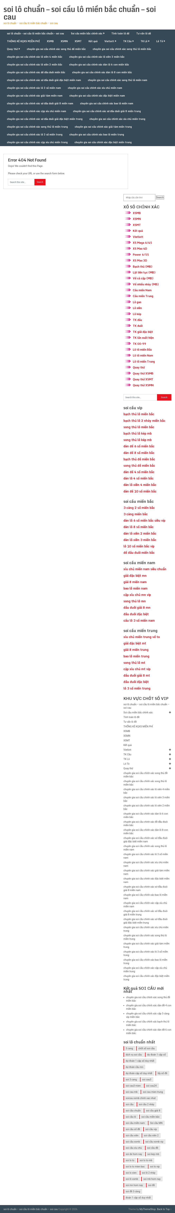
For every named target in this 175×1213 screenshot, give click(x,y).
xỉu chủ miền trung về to (141, 636)
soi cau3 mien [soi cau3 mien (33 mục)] (133, 1085)
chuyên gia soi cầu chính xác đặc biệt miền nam (97, 96)
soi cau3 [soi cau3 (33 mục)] (146, 1079)
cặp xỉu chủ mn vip (137, 594)
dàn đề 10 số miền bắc (139, 491)
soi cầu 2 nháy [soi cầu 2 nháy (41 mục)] (146, 1104)
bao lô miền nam (135, 588)
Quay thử (12, 49)
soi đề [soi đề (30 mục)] (151, 1185)
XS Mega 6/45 (142, 242)
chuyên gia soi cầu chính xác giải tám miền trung (103, 127)
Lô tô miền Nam (143, 355)
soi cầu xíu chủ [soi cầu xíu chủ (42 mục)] (134, 1148)
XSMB (50, 41)
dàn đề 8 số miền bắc (138, 452)
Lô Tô (159, 41)
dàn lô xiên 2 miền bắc (139, 533)
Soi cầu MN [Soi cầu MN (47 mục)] (156, 1123)
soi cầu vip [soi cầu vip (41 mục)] (151, 1129)
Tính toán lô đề (120, 33)
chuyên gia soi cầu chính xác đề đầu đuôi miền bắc (36, 72)
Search (160, 197)
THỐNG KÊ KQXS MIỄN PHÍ (23, 41)
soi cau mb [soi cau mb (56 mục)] (131, 1092)
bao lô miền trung (136, 656)
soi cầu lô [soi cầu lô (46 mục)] (131, 1116)
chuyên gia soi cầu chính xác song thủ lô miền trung (37, 127)
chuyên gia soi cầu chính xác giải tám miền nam (34, 96)
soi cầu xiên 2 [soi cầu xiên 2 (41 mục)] (151, 1135)
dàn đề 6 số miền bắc (138, 446)
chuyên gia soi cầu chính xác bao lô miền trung (96, 134)
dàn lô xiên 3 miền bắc (139, 539)
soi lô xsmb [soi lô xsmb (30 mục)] (132, 1179)
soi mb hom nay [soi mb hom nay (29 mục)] (151, 1179)
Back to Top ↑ (164, 1209)
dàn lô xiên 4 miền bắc (139, 484)
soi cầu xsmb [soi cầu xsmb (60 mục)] (133, 1141)
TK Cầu (127, 41)
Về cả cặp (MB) (143, 278)
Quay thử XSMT (143, 379)
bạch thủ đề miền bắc (139, 459)
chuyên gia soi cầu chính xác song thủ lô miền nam (117, 80)
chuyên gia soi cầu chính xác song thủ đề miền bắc (56, 49)
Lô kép (137, 314)
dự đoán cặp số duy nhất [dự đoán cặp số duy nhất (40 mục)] (139, 1073)
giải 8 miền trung (136, 649)
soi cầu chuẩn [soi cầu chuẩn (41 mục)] (133, 1110)
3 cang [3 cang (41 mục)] (129, 1048)
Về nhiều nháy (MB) (146, 284)
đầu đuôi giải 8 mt (136, 675)
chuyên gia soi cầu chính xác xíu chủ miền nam (95, 88)
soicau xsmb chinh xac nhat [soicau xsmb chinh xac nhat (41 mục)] (141, 1098)
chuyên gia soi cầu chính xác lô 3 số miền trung (34, 134)
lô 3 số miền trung (136, 688)
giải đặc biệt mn (135, 575)
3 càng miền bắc (135, 514)
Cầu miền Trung (143, 296)
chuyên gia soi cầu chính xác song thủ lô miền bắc (122, 49)
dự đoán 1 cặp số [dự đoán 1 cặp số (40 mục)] (156, 1054)
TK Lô (144, 41)
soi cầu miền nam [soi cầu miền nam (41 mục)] (135, 1123)
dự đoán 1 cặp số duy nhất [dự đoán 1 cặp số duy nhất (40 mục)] (140, 1060)
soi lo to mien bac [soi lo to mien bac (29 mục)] (135, 1166)
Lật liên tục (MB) (144, 272)
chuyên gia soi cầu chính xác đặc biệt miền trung (103, 142)
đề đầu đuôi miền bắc (139, 552)
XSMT (78, 41)
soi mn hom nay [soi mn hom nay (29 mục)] (134, 1185)
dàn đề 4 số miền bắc (138, 471)
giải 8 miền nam (135, 581)
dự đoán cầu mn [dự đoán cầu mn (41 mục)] (134, 1067)
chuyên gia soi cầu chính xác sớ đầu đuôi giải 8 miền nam (40, 103)
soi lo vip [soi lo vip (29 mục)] (155, 1166)
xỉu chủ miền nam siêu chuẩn (144, 569)
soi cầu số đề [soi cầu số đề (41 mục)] (133, 1129)
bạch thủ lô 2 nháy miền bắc (144, 420)
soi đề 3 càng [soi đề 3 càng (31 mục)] (133, 1191)
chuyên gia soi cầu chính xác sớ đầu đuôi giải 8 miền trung (107, 111)
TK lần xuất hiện (143, 337)
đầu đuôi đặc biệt (136, 614)
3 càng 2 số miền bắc (139, 507)
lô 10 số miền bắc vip (138, 546)
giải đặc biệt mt (134, 643)
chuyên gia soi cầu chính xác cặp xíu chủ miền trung (37, 142)
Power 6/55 (141, 254)
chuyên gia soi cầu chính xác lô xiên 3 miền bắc (97, 57)
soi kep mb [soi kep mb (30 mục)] (153, 1154)
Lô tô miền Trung (144, 361)
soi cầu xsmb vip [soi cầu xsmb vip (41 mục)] (154, 1141)
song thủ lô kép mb (137, 439)
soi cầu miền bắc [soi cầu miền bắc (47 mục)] (150, 1116)
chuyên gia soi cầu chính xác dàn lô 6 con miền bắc (99, 64)
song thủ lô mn (134, 601)
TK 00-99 (139, 343)
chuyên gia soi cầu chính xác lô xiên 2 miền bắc (34, 64)
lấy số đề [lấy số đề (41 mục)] (162, 1073)
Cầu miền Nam (142, 290)
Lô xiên (137, 308)
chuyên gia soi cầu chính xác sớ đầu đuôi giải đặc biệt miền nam (44, 80)
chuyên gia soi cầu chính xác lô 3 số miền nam (34, 88)
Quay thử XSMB (143, 373)
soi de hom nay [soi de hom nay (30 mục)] (134, 1154)
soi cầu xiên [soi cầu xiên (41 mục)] (132, 1135)
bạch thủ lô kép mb (137, 433)
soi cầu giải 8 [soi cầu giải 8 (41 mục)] (153, 1110)
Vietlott (109, 41)
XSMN (64, 41)
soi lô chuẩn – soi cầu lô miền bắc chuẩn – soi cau (79, 13)
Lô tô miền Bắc (142, 349)
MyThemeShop (148, 1209)
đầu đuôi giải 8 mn (136, 607)
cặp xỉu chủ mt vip (136, 669)
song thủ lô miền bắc (138, 427)
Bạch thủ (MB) (142, 266)
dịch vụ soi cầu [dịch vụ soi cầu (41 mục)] (134, 1054)
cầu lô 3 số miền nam (139, 620)
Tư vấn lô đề (143, 33)
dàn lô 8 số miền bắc (138, 526)
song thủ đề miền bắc (139, 465)
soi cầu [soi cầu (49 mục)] (129, 1104)
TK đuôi (138, 326)
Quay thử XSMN (143, 385)
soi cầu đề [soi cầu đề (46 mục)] (152, 1148)
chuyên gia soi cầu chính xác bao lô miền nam (106, 103)
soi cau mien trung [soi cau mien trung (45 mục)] (153, 1092)
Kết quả (93, 41)
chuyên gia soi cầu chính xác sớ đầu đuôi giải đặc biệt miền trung (44, 119)
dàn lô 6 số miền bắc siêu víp (144, 520)
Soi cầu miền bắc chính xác (86, 33)
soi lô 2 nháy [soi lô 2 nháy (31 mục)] (148, 1172)
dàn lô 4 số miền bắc (138, 478)
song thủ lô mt (134, 662)
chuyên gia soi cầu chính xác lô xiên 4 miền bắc (34, 57)
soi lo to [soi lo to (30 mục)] (130, 1160)
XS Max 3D (140, 260)
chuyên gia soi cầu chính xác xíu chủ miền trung (117, 119)
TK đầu (137, 320)
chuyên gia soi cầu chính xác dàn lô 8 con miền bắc (102, 72)
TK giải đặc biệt (143, 332)
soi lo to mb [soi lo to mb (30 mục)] (146, 1160)
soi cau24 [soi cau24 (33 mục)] (151, 1085)
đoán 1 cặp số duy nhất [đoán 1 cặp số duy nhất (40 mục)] (138, 1197)
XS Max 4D (140, 248)
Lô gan (137, 302)
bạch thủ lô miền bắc (138, 414)
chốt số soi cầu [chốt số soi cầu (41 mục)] (146, 1048)
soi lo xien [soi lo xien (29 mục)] (131, 1172)
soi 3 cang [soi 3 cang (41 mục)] (131, 1079)
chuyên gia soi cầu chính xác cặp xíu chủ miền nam (36, 111)
